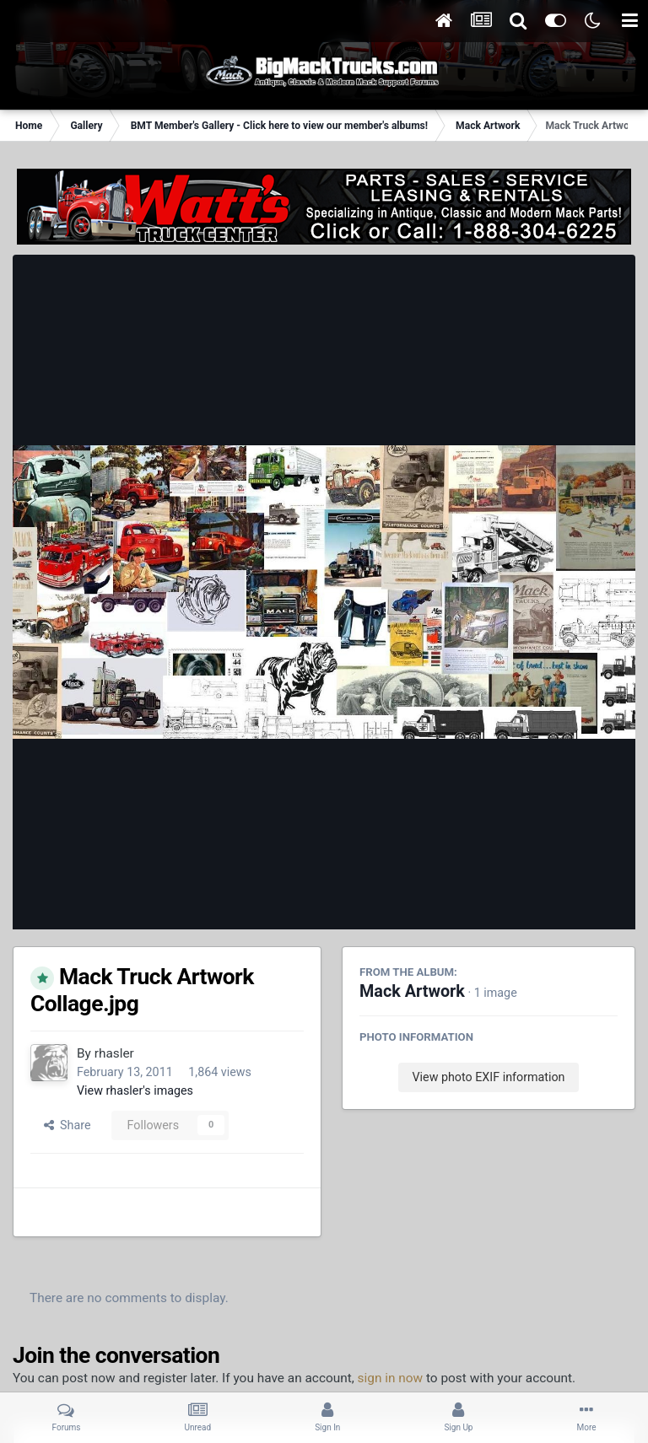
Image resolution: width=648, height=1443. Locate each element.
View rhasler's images (135, 1090)
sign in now (391, 1378)
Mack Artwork (412, 991)
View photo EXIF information (488, 1077)
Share (67, 1125)
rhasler (114, 1053)
